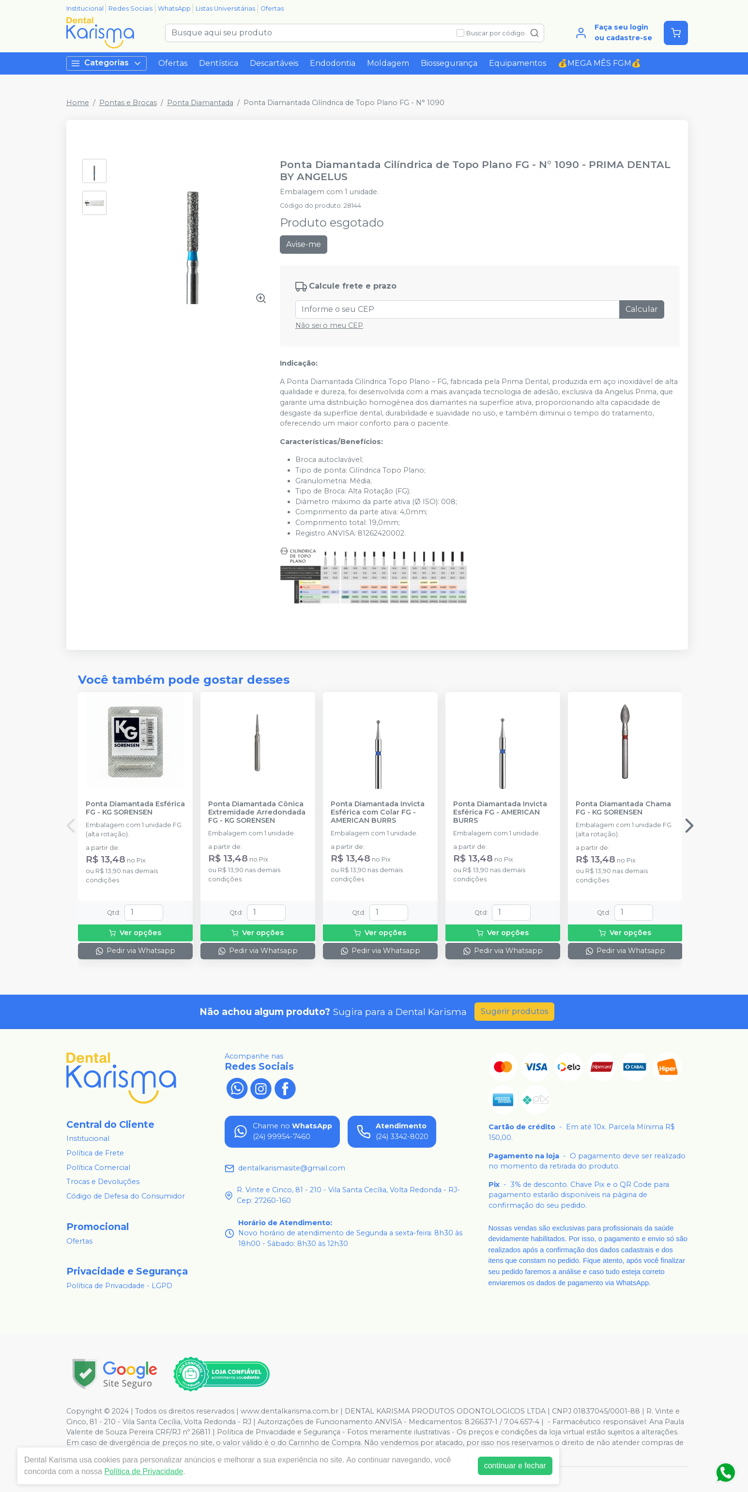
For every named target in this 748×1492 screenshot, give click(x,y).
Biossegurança (449, 63)
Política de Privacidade (143, 1471)
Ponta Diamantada (200, 102)
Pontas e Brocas (128, 102)
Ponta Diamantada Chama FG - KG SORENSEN (623, 808)
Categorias (106, 63)
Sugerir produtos (514, 1011)
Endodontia (332, 63)
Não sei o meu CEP (329, 325)
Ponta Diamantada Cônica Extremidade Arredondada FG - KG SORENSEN (256, 812)
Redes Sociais (130, 8)
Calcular (642, 309)
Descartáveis (274, 63)
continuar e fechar (515, 1465)
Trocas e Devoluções (102, 1181)
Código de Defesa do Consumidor (125, 1196)
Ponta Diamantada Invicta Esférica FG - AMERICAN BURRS (500, 812)
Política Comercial (98, 1167)
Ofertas (272, 8)
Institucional (85, 8)
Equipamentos (517, 63)
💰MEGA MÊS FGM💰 (599, 63)
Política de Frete (95, 1153)
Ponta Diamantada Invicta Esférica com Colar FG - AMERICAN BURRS (378, 812)
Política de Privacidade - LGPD (119, 1285)
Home (77, 102)
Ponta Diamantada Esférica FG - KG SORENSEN (135, 808)
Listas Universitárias (225, 8)
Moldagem (388, 63)
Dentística (218, 63)
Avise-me (303, 244)
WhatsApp (174, 8)
